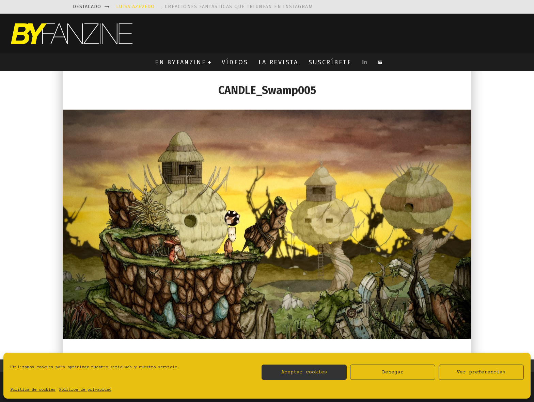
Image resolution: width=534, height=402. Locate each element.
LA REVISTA (278, 62)
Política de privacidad (85, 390)
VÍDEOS (235, 62)
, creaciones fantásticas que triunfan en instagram (214, 7)
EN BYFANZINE (180, 62)
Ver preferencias (481, 372)
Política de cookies (33, 390)
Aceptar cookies (304, 372)
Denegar (393, 372)
